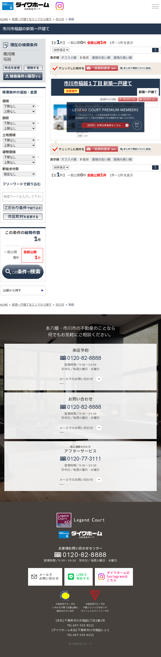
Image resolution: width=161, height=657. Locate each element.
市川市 (59, 19)
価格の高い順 (123, 58)
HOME (4, 19)
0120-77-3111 (84, 458)
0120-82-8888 (84, 358)
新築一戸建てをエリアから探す (32, 19)
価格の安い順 (101, 58)
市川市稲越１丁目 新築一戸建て (98, 83)
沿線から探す (12, 290)
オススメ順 (68, 58)
